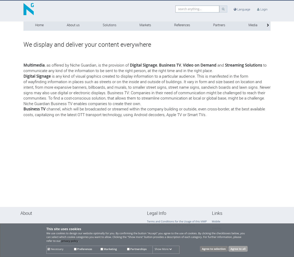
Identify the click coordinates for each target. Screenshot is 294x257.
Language (242, 9)
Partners (219, 25)
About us (73, 25)
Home (39, 25)
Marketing (108, 249)
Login (263, 9)
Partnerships (137, 249)
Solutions (109, 25)
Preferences (83, 249)
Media (252, 25)
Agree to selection (214, 249)
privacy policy (69, 241)
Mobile (216, 221)
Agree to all (238, 249)
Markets (145, 25)
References (182, 25)
